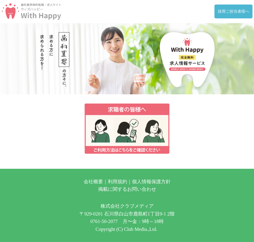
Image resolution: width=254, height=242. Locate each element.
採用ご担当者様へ (233, 11)
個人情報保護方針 (151, 181)
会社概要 (93, 181)
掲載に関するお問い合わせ (127, 189)
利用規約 (117, 181)
